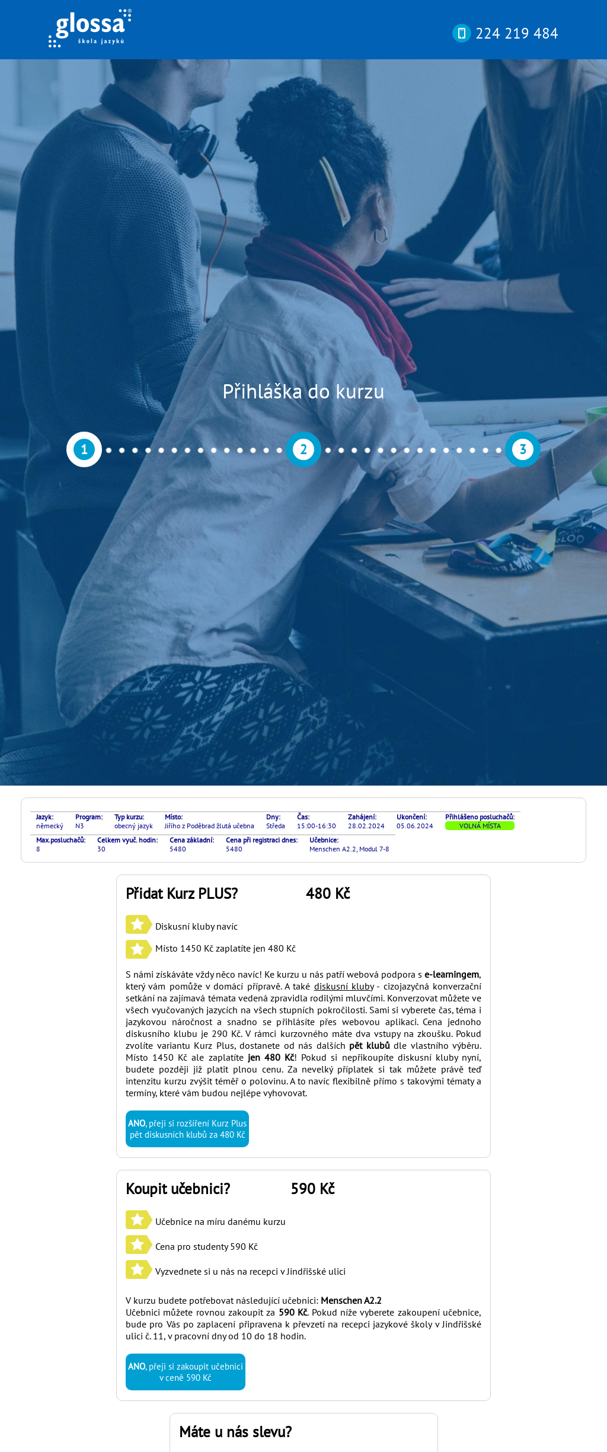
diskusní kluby (343, 473)
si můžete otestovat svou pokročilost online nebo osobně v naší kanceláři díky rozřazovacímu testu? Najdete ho (295, 1281)
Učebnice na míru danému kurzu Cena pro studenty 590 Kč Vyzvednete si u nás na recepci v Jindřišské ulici (236, 733)
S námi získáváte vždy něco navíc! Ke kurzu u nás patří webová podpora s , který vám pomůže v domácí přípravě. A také (303, 467)
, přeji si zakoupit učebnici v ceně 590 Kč (185, 859)
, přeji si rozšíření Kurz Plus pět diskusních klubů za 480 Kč (187, 616)
